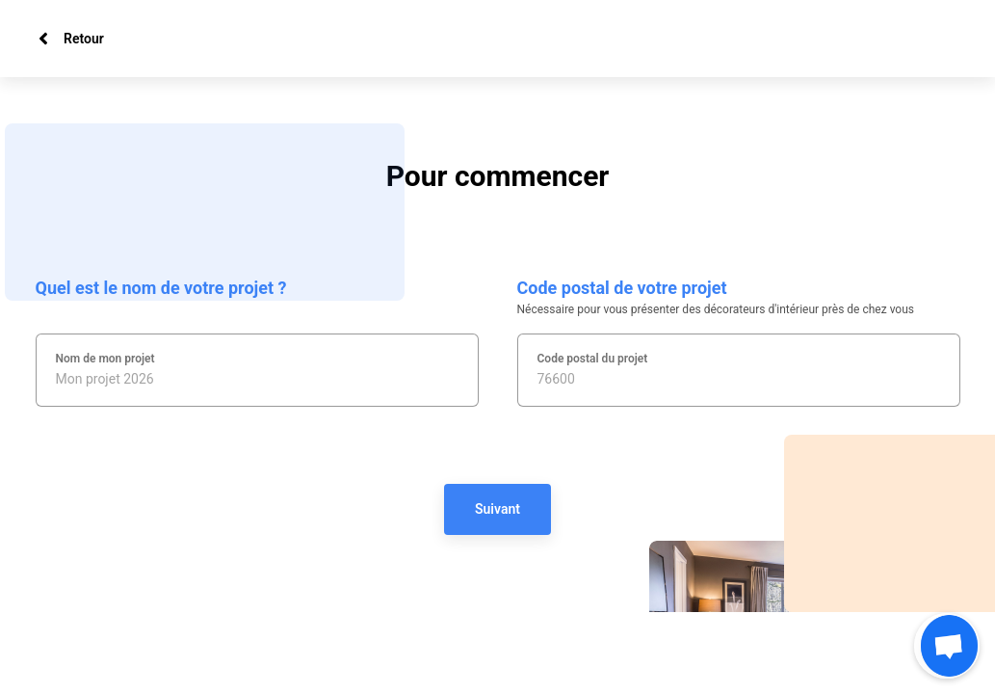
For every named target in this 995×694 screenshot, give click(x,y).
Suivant (497, 509)
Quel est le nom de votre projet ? (161, 288)
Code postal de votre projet (622, 288)
